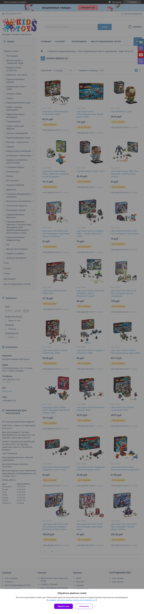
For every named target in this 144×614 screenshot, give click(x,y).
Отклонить (84, 606)
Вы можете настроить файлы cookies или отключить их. (71, 600)
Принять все (63, 606)
